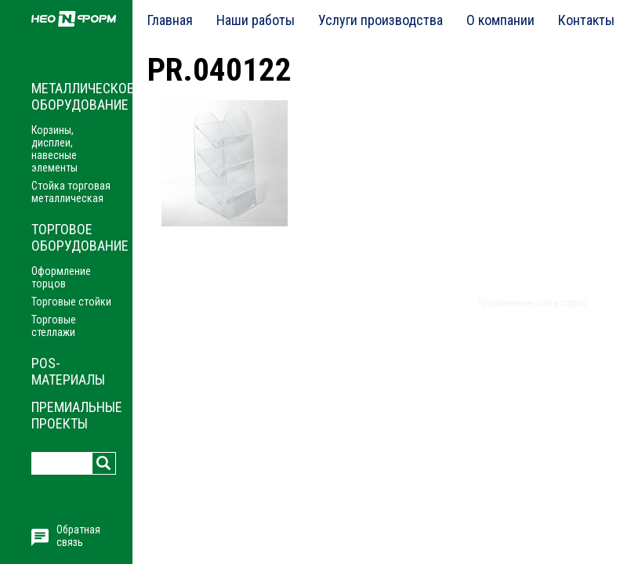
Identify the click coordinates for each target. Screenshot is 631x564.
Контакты (586, 20)
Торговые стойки (71, 301)
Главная (170, 20)
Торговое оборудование (80, 237)
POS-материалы (68, 371)
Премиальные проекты (76, 415)
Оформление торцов (61, 277)
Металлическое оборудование (82, 96)
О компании (500, 20)
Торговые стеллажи (53, 325)
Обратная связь (78, 535)
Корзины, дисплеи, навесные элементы (54, 149)
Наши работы (255, 20)
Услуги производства (380, 20)
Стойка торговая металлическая (71, 191)
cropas (573, 303)
